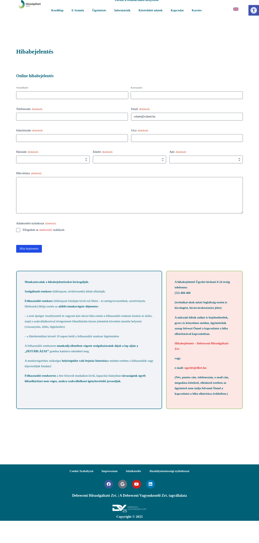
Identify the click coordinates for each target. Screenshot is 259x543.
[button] (253, 10)
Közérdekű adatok (151, 10)
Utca (139, 130)
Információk (122, 10)
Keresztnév (136, 87)
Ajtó (177, 152)
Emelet (103, 152)
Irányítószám (29, 130)
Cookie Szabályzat (81, 471)
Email (140, 109)
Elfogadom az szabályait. (44, 229)
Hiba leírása (28, 173)
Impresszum (110, 471)
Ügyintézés (99, 10)
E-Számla (78, 10)
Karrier (197, 10)
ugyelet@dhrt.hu (196, 367)
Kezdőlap (57, 10)
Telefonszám (29, 109)
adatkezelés (45, 229)
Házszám (27, 152)
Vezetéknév (22, 87)
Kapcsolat (177, 10)
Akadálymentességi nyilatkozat (169, 471)
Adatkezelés (133, 471)
